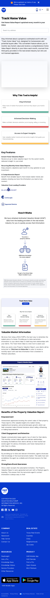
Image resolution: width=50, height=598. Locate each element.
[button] (42, 9)
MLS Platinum (31, 568)
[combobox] (25, 30)
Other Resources (7, 571)
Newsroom (5, 536)
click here (19, 4)
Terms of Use (40, 593)
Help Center (5, 539)
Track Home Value (13, 18)
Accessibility (5, 593)
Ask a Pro (4, 559)
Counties (29, 536)
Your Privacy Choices (27, 594)
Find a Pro (30, 562)
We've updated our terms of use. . (25, 3)
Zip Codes (30, 545)
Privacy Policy (14, 593)
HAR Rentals (31, 559)
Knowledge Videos (8, 565)
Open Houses (31, 565)
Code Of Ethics (9, 519)
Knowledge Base (7, 562)
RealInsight (5, 556)
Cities (28, 539)
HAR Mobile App (32, 556)
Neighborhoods (32, 542)
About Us (4, 533)
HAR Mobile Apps (8, 586)
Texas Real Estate (33, 533)
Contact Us (5, 542)
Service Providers (7, 568)
